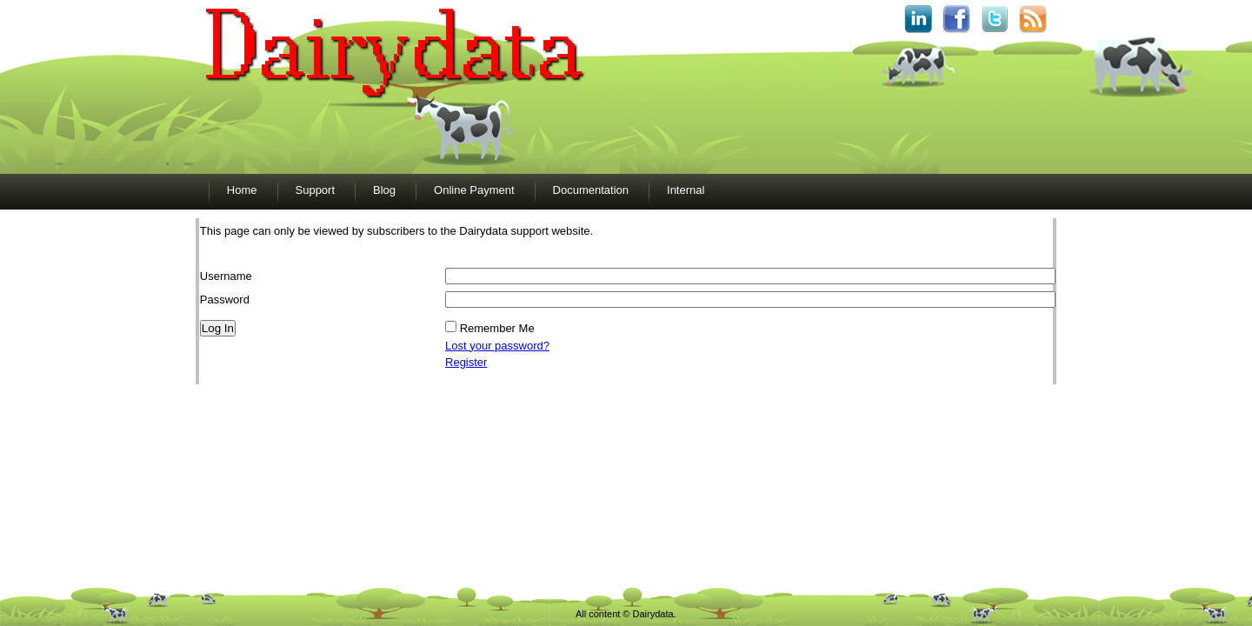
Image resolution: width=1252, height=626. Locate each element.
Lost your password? (497, 345)
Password (225, 299)
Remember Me (497, 328)
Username (226, 276)
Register (466, 362)
